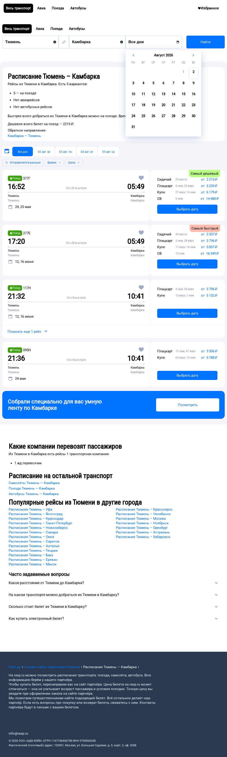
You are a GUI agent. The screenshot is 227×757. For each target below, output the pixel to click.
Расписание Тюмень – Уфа (30, 509)
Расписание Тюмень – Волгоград (36, 514)
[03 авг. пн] (65, 151)
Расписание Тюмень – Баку (31, 555)
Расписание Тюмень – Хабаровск (143, 537)
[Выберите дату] (6, 151)
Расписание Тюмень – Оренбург (142, 528)
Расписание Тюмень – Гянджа (33, 551)
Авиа (40, 29)
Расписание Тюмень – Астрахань (143, 532)
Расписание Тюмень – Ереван (33, 560)
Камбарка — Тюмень (24, 136)
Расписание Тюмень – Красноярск (144, 509)
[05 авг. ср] (108, 151)
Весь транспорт (17, 29)
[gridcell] (183, 73)
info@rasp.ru (18, 733)
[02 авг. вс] (44, 151)
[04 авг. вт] (87, 151)
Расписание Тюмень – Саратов (34, 541)
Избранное (216, 9)
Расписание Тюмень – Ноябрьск (142, 523)
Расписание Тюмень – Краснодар (36, 519)
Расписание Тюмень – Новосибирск (38, 528)
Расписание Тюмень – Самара (33, 532)
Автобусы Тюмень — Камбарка (34, 494)
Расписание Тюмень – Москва (141, 519)
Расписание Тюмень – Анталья (34, 546)
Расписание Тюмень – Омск (31, 537)
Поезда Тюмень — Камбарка (32, 488)
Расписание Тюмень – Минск (33, 564)
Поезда (56, 29)
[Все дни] (22, 151)
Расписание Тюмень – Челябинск (143, 514)
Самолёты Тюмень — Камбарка (34, 483)
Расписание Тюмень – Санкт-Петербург (40, 523)
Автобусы (77, 29)
